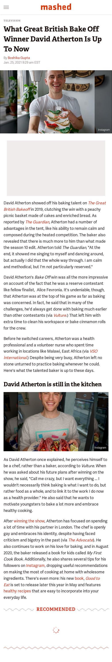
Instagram (104, 130)
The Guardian (37, 222)
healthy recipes (17, 591)
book (79, 578)
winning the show (29, 520)
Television (12, 21)
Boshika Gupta (19, 58)
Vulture (59, 315)
